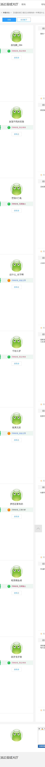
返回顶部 (38, 528)
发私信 (16, 58)
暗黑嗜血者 (16, 580)
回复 (9, 20)
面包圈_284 (16, 45)
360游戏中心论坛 (14, 5)
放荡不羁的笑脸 (16, 121)
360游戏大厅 (11, 759)
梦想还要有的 (16, 504)
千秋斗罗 (16, 351)
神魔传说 (6, 13)
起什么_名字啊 (16, 274)
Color (42, 729)
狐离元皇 (16, 427)
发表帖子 (24, 20)
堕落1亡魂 (16, 198)
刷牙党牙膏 (16, 657)
